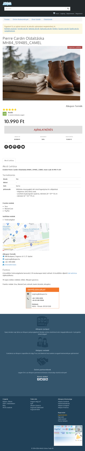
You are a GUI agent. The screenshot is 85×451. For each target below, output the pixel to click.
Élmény (55, 29)
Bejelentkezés (70, 13)
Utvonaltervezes (10, 265)
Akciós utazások (7, 407)
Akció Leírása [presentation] (9, 160)
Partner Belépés (63, 421)
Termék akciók (22, 29)
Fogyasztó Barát (35, 409)
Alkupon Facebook (63, 401)
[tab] (9, 160)
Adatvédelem (11, 403)
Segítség (62, 13)
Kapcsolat (61, 417)
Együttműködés (62, 415)
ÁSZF (4, 403)
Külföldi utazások (10, 29)
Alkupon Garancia (35, 405)
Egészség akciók (46, 29)
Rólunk (5, 401)
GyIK (31, 403)
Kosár (56, 13)
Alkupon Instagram (63, 405)
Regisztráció (79, 13)
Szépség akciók (33, 29)
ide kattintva (72, 273)
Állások (10, 401)
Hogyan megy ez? (35, 401)
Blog (4, 405)
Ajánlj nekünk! (62, 419)
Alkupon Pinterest (63, 407)
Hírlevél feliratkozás (64, 403)
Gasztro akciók (63, 29)
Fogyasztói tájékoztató (36, 407)
